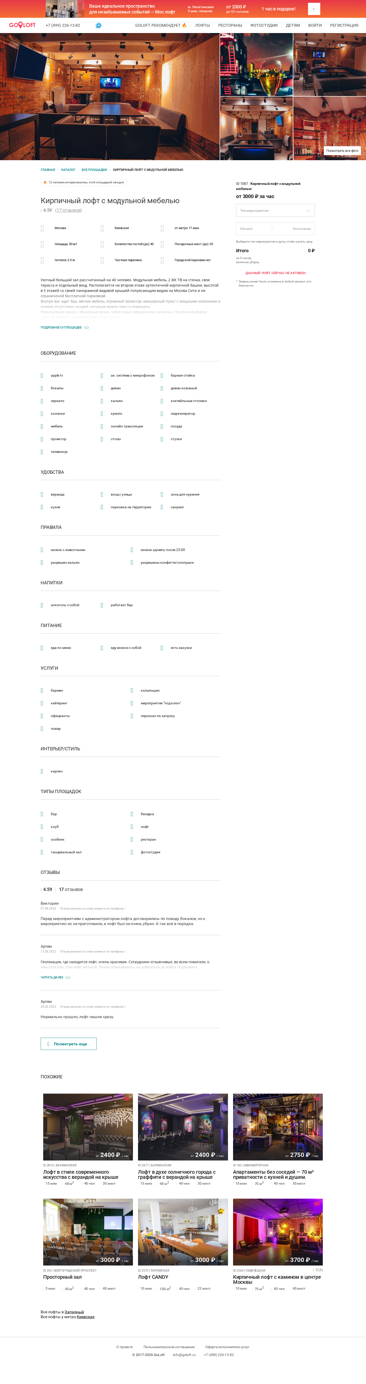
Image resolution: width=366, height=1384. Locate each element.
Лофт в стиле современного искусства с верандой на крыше (80, 1174)
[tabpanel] (88, 1127)
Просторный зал (62, 1277)
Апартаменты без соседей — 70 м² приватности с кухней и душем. (273, 1174)
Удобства (52, 472)
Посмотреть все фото (342, 151)
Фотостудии (264, 25)
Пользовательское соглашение (169, 1347)
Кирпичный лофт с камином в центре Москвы (277, 1279)
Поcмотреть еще (67, 1044)
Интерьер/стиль (60, 748)
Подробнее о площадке (61, 327)
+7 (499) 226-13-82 (63, 25)
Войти (315, 25)
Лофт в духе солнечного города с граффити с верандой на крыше (176, 1174)
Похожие (52, 1076)
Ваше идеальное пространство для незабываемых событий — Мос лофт (132, 8)
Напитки (52, 582)
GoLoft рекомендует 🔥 (161, 25)
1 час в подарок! (279, 8)
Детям (293, 25)
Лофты (202, 25)
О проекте (124, 1347)
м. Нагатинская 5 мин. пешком (201, 9)
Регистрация (344, 25)
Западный (74, 1311)
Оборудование (58, 353)
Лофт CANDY (153, 1277)
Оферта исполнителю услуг (227, 1347)
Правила (51, 527)
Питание (51, 625)
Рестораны (230, 25)
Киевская (86, 1316)
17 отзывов (69, 210)
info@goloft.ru (184, 1355)
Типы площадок (61, 791)
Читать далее (52, 977)
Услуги (49, 668)
